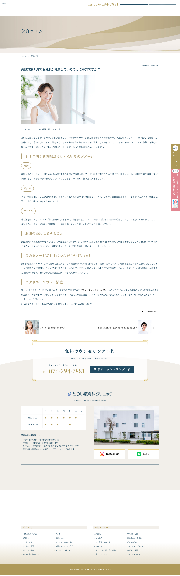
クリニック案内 (150, 13)
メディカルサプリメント (136, 547)
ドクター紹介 (114, 13)
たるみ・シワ (99, 547)
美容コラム (60, 539)
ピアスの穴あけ (132, 543)
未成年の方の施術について (32, 555)
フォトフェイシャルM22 (93, 291)
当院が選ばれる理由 (33, 13)
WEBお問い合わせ (162, 4)
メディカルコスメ (133, 555)
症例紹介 (100, 13)
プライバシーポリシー (64, 551)
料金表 (89, 13)
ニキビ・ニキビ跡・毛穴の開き (105, 551)
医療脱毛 (97, 535)
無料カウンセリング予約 (134, 4)
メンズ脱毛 (98, 539)
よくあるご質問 (131, 13)
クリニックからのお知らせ (65, 543)
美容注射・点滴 (132, 535)
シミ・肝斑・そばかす (150, 312)
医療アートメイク (100, 555)
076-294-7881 (67, 372)
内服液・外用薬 (132, 551)
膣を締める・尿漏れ (134, 539)
